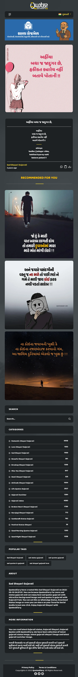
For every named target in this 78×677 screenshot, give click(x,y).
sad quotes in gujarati (15, 563)
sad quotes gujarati (56, 557)
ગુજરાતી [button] (64, 14)
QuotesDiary (38, 670)
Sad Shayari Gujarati (17, 165)
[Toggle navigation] (9, 14)
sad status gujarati (35, 557)
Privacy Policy (28, 667)
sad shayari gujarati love (39, 563)
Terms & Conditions (47, 667)
